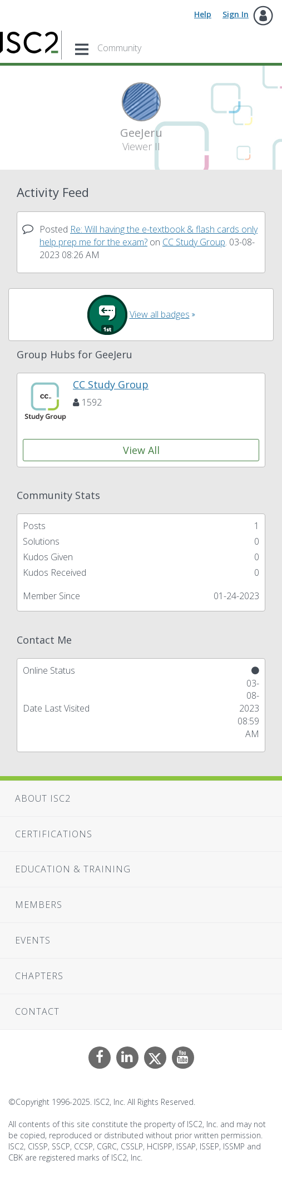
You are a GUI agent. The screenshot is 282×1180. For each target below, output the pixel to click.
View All (141, 450)
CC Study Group (193, 242)
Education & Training (73, 869)
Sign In (235, 14)
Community (119, 48)
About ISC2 (43, 798)
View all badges (160, 314)
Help (202, 14)
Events (33, 940)
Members (38, 904)
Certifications (53, 834)
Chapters (39, 976)
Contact (37, 1011)
